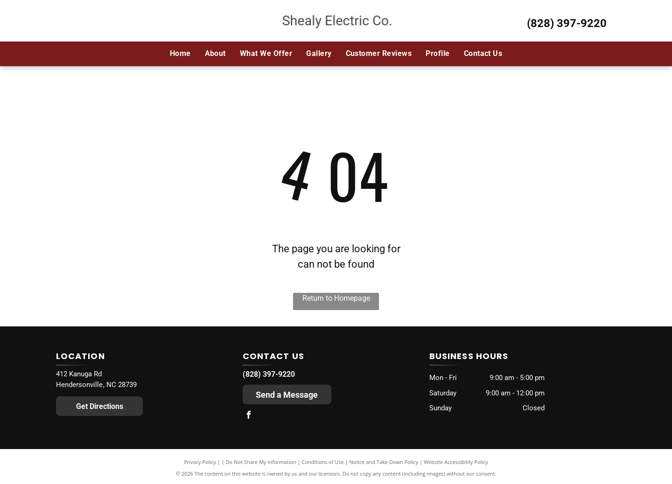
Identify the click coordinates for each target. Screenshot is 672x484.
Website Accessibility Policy (456, 461)
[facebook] (249, 416)
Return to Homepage (336, 298)
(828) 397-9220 (567, 23)
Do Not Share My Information (261, 461)
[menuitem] (180, 54)
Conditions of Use (322, 461)
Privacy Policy (200, 461)
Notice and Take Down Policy (384, 461)
